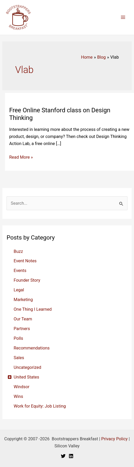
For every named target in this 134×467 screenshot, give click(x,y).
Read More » (21, 157)
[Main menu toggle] (123, 17)
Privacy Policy (114, 438)
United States (26, 377)
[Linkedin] (71, 456)
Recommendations (32, 348)
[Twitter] (63, 456)
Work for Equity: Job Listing (40, 406)
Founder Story (27, 280)
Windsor (21, 386)
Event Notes (25, 260)
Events (20, 270)
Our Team (23, 318)
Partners (22, 328)
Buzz (18, 251)
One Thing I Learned (33, 309)
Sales (19, 357)
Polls (18, 338)
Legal (19, 289)
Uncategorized (27, 367)
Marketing (23, 299)
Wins (18, 396)
